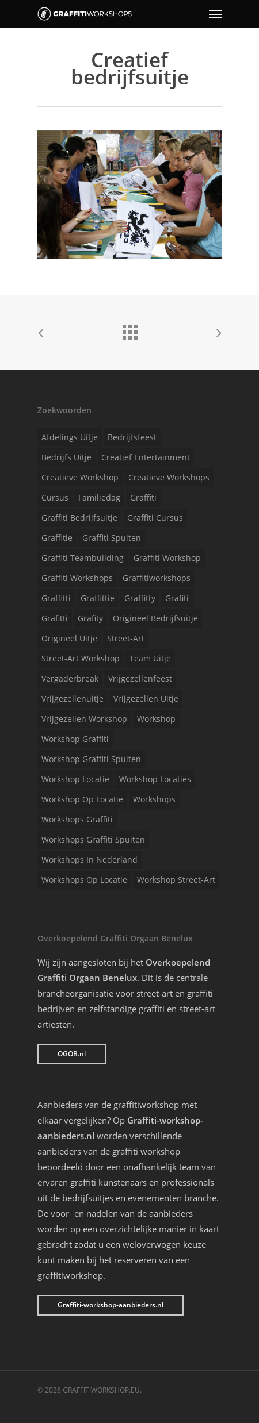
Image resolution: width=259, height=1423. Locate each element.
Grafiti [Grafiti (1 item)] (177, 598)
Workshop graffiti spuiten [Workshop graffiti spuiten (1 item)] (91, 758)
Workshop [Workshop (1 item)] (156, 718)
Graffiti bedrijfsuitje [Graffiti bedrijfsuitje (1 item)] (79, 517)
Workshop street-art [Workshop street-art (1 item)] (176, 879)
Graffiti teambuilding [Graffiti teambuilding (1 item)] (82, 557)
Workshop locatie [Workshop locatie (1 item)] (75, 779)
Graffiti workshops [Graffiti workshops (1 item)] (77, 577)
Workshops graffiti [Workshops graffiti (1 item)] (77, 819)
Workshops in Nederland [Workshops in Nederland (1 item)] (89, 859)
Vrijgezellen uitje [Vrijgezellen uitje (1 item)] (145, 698)
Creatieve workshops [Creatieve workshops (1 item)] (169, 477)
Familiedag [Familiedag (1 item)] (99, 497)
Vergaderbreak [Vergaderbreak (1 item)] (69, 678)
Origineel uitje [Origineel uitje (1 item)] (69, 638)
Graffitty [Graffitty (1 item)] (139, 598)
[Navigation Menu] (215, 14)
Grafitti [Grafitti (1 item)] (54, 618)
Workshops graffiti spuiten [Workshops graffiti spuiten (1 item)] (93, 839)
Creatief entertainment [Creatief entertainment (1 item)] (145, 457)
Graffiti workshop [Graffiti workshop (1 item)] (167, 557)
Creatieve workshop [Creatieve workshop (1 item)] (80, 477)
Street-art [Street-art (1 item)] (125, 638)
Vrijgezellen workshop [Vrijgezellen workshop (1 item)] (84, 718)
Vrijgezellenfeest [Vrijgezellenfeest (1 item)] (140, 678)
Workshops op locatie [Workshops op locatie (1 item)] (84, 879)
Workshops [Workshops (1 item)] (154, 799)
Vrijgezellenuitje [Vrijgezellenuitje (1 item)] (72, 698)
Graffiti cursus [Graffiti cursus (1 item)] (155, 517)
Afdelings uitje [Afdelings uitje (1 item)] (69, 437)
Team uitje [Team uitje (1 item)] (150, 658)
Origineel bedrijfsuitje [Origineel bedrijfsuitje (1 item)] (155, 618)
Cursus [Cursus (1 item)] (54, 497)
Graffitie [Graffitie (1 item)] (57, 537)
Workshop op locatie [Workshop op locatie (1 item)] (82, 799)
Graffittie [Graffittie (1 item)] (98, 598)
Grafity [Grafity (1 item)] (90, 618)
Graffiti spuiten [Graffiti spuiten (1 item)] (111, 537)
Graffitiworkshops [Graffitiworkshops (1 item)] (157, 577)
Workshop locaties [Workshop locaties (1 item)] (155, 779)
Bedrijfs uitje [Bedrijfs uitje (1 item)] (66, 457)
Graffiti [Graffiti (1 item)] (143, 497)
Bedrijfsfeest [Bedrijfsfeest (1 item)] (132, 437)
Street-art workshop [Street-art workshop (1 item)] (80, 658)
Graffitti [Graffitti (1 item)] (56, 598)
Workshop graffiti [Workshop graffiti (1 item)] (75, 738)
